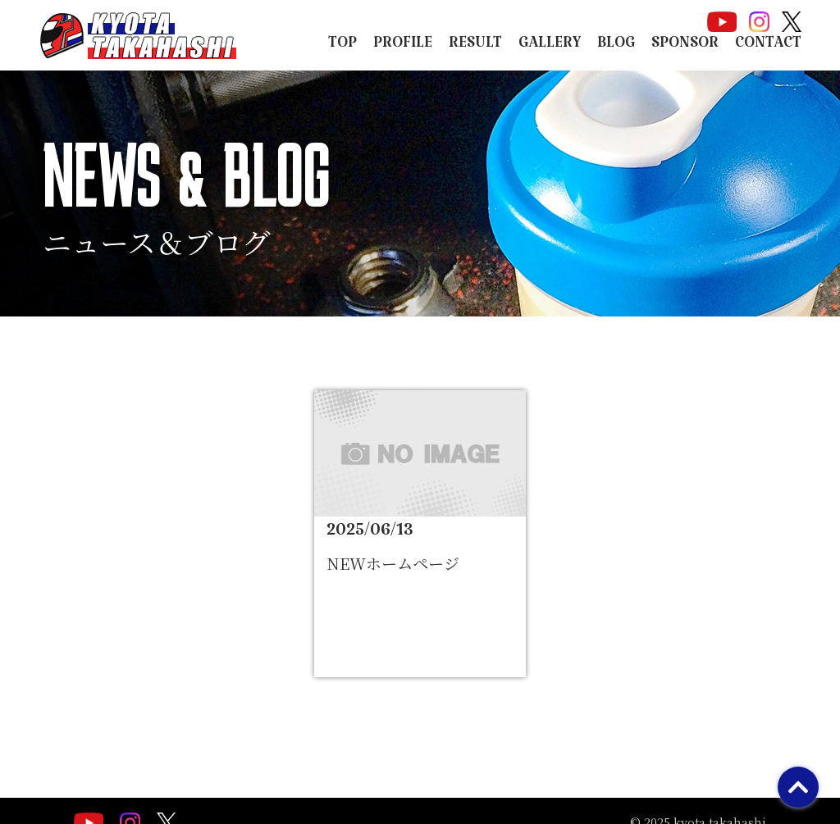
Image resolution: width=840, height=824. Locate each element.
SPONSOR (685, 47)
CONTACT (768, 47)
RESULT (475, 47)
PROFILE (402, 47)
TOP (342, 47)
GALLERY (549, 47)
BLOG (616, 47)
